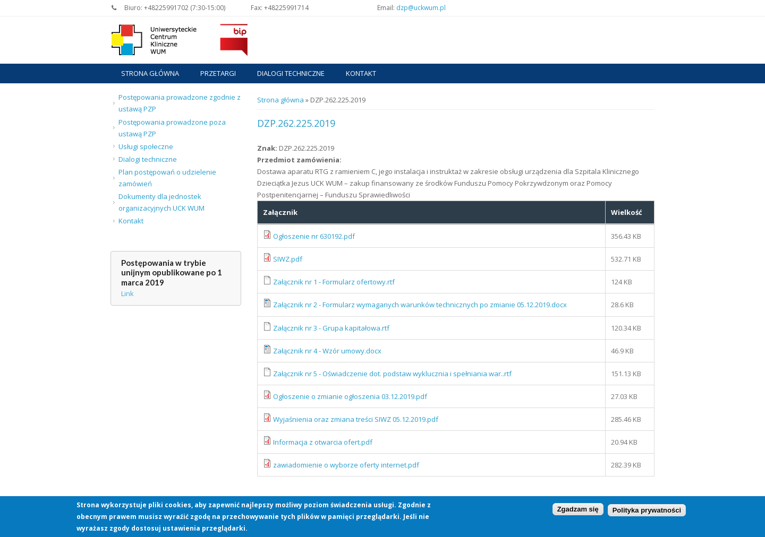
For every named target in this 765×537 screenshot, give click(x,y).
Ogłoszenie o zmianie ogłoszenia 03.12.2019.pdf (350, 396)
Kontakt (361, 73)
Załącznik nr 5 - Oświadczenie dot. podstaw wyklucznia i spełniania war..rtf (392, 373)
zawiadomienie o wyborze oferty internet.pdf (346, 465)
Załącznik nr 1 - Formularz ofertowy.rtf (334, 282)
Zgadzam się (578, 511)
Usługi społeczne (145, 146)
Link (127, 293)
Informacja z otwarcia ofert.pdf (322, 442)
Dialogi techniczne (291, 73)
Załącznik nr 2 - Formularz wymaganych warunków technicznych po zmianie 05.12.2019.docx (420, 304)
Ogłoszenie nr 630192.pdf (314, 236)
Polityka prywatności (647, 512)
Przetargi (218, 73)
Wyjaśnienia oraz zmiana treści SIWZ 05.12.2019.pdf (355, 419)
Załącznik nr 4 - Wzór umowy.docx (327, 351)
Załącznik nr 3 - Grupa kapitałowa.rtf (331, 328)
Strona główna (150, 73)
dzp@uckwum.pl (421, 7)
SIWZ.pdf (287, 259)
